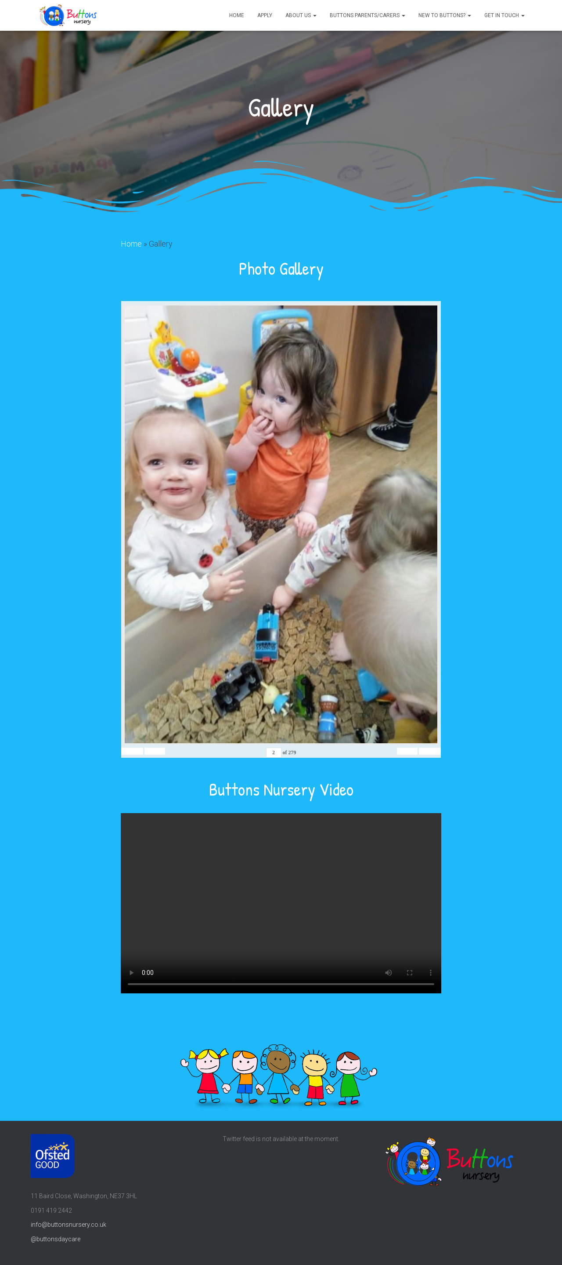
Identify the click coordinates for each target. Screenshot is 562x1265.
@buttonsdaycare (55, 1238)
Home (236, 15)
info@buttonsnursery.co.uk (68, 1224)
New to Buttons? (444, 15)
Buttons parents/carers (367, 15)
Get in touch (504, 15)
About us (301, 15)
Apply (264, 15)
